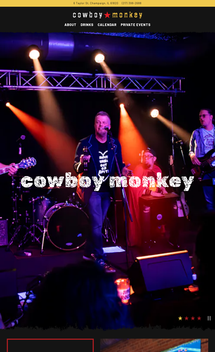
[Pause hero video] (208, 288)
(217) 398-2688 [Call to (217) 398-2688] (132, 3)
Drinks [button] (87, 25)
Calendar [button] (107, 25)
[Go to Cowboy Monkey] (95, 3)
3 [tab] (193, 289)
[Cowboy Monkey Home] (107, 14)
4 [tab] (199, 289)
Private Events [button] (136, 25)
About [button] (70, 25)
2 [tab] (187, 289)
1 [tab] (180, 289)
